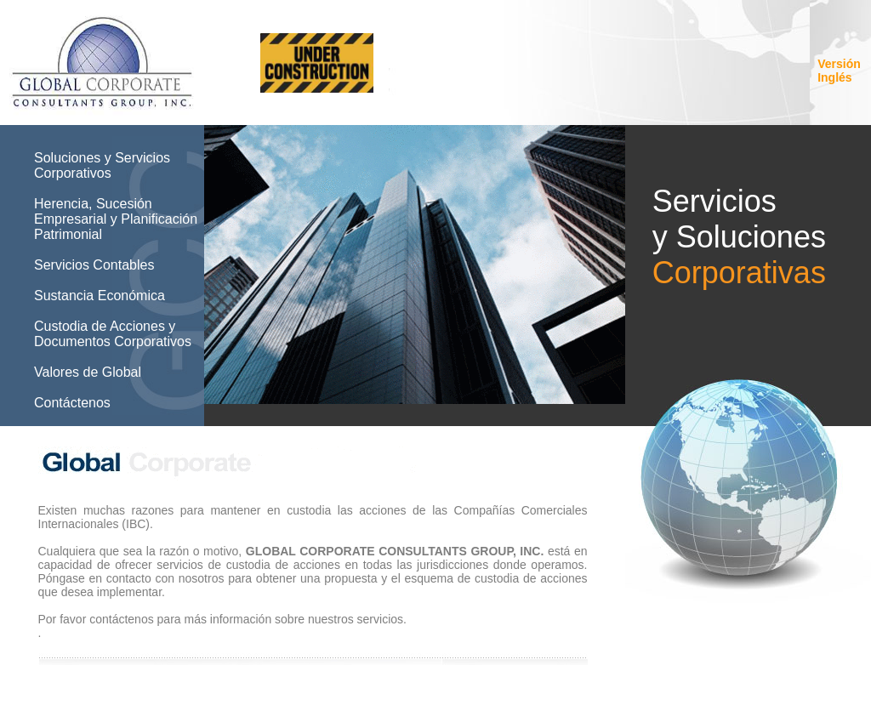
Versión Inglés (839, 70)
